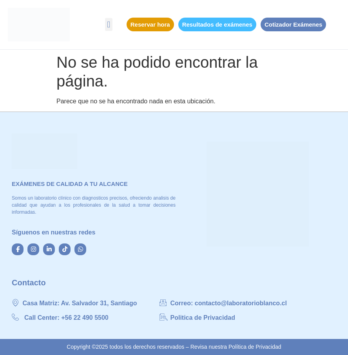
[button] (108, 24)
